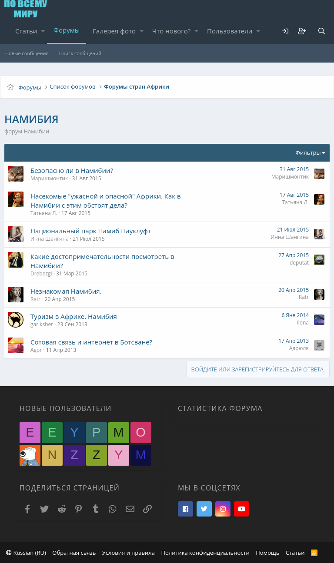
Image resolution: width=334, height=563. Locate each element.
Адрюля (299, 348)
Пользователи (229, 30)
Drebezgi (41, 273)
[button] (43, 31)
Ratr (35, 299)
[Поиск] (321, 31)
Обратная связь (74, 552)
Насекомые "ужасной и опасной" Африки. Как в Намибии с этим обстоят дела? (105, 200)
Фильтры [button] (308, 152)
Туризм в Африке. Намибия (73, 316)
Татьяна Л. (43, 213)
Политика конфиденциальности (205, 552)
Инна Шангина (49, 238)
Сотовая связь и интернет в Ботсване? (91, 342)
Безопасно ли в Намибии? (71, 170)
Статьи (26, 30)
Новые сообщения (27, 53)
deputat (299, 262)
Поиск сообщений (80, 53)
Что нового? (171, 30)
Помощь (267, 552)
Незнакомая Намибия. (66, 291)
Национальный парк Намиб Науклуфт (90, 230)
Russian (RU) (26, 552)
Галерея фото (114, 30)
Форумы (66, 30)
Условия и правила (128, 552)
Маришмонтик (49, 178)
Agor (36, 350)
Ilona (303, 322)
